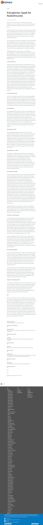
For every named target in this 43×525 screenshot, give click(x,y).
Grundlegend (8, 518)
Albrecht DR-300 (10, 392)
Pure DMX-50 (10, 445)
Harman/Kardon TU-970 (11, 424)
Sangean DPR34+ (10, 489)
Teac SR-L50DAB (10, 495)
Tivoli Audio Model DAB (11, 501)
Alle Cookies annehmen (35, 523)
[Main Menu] (40, 4)
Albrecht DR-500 (10, 398)
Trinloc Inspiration (10, 504)
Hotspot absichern (30, 395)
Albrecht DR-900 (10, 403)
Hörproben (8, 513)
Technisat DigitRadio (11, 498)
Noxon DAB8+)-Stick (11, 439)
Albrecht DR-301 (10, 394)
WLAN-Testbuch (29, 397)
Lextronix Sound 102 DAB (11, 429)
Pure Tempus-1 (10, 468)
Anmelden (8, 375)
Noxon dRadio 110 (10, 441)
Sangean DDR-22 (10, 483)
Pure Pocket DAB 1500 (11, 465)
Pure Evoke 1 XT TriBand (11, 450)
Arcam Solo (9, 407)
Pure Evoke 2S (10, 451)
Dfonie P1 (9, 417)
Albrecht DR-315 (10, 395)
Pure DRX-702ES (10, 448)
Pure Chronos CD (10, 444)
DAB (7, 370)
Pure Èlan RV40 (10, 471)
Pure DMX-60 (10, 447)
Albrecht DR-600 (10, 400)
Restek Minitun (10, 474)
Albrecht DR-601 (10, 401)
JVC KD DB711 (10, 426)
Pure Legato (9, 459)
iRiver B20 (9, 510)
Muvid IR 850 (10, 436)
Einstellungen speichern (8, 523)
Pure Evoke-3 (10, 456)
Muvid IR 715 (10, 433)
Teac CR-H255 (10, 492)
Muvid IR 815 (10, 435)
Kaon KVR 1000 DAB (11, 427)
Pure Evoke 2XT (10, 453)
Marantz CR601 (10, 430)
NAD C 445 (9, 438)
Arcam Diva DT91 (10, 406)
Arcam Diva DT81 (10, 404)
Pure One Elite (10, 462)
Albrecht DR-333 (10, 397)
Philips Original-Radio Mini (12, 442)
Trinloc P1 (9, 507)
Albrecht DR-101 (10, 391)
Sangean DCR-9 (10, 480)
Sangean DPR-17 (10, 486)
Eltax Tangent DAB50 (11, 423)
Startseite (8, 8)
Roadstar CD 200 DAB (11, 477)
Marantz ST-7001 (10, 432)
